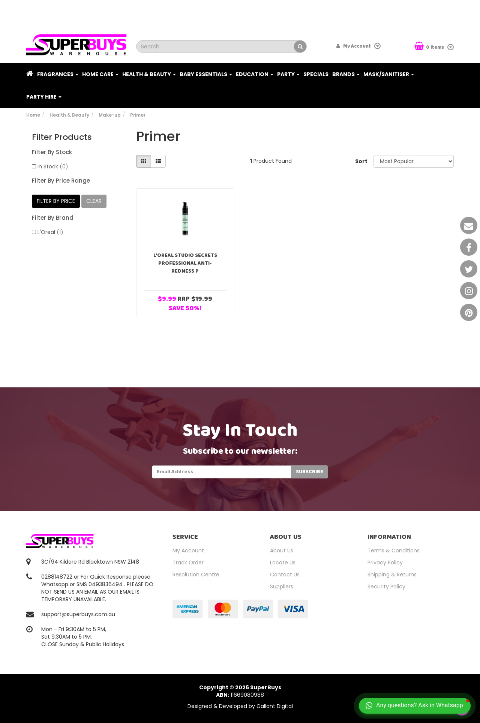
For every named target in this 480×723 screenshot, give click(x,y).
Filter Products (62, 137)
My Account (188, 550)
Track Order (188, 562)
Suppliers (281, 586)
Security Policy (386, 586)
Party (288, 74)
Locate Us (283, 562)
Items (429, 47)
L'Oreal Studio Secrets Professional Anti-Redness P (185, 263)
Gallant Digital (274, 706)
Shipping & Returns (392, 574)
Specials (315, 74)
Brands (346, 74)
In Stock (53, 166)
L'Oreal (50, 232)
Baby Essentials (206, 74)
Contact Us (285, 574)
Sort (361, 161)
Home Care (100, 74)
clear (94, 201)
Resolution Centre (195, 574)
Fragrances (57, 74)
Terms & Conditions (394, 550)
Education (254, 74)
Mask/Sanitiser (388, 74)
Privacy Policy (385, 562)
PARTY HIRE (44, 96)
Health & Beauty (149, 74)
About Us (281, 550)
